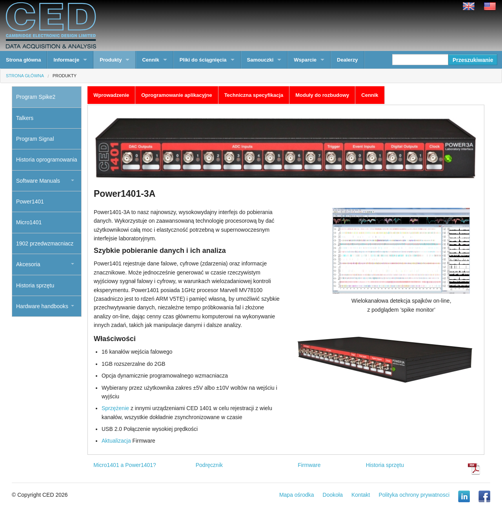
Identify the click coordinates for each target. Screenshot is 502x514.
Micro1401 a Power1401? (124, 465)
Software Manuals (38, 181)
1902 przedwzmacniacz (44, 243)
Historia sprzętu (385, 465)
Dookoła (333, 495)
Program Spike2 (35, 97)
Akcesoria (28, 264)
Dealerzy (347, 60)
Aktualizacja (116, 441)
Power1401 (30, 201)
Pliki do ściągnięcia (203, 60)
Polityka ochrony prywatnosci (413, 495)
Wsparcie (305, 60)
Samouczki (260, 60)
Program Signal (35, 139)
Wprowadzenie (111, 95)
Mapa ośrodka (296, 495)
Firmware (309, 465)
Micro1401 (29, 222)
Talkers (24, 118)
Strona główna (23, 60)
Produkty (111, 60)
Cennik (150, 60)
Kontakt (360, 495)
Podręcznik (209, 465)
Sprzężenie (115, 408)
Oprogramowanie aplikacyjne (176, 95)
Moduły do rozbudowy (322, 95)
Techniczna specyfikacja (254, 95)
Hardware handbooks (42, 306)
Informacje (66, 60)
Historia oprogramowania (46, 159)
